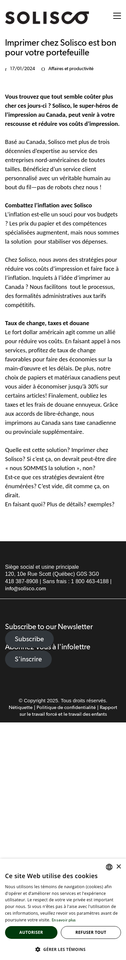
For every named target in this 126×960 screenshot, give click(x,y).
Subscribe (29, 639)
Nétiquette (21, 707)
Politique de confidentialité (66, 707)
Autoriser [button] (31, 932)
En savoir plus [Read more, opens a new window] (64, 920)
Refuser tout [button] (90, 932)
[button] (117, 15)
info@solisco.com (25, 589)
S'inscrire (28, 659)
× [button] (118, 866)
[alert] (63, 909)
